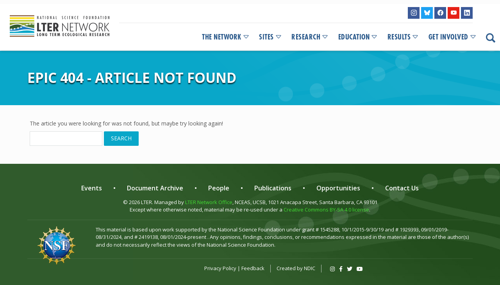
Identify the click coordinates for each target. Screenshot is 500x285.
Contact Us (402, 188)
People (218, 188)
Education (358, 37)
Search (121, 138)
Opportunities (338, 188)
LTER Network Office (208, 202)
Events (91, 188)
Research (310, 37)
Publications (272, 188)
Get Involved (453, 37)
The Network (226, 37)
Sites (270, 37)
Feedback (252, 268)
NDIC (309, 268)
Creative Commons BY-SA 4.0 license (326, 209)
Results (403, 37)
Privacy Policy (220, 268)
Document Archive (155, 188)
